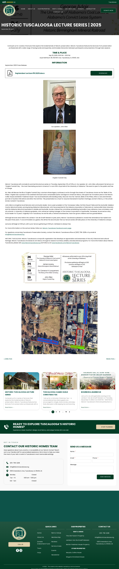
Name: (72, 451)
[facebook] (17, 550)
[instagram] (20, 550)
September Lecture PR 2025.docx (30, 73)
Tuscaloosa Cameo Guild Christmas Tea (55, 393)
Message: (73, 465)
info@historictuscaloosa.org (14, 234)
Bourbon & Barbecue (91, 392)
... (62, 412)
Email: (72, 458)
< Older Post (8, 359)
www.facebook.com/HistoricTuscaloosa (65, 243)
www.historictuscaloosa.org (30, 243)
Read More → (9, 407)
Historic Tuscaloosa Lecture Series (19, 393)
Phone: (95, 458)
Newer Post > (110, 359)
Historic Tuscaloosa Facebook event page (56, 228)
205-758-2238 (15, 463)
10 (66, 412)
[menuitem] (23, 8)
